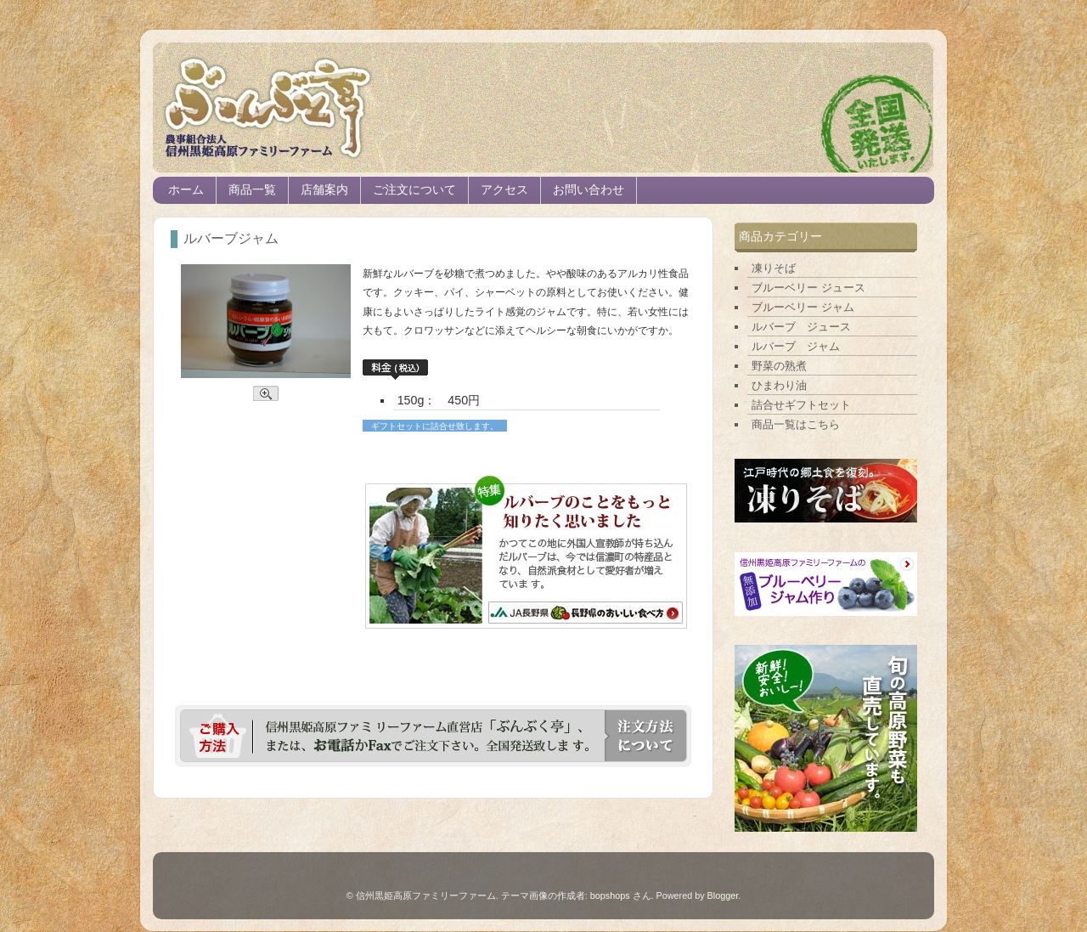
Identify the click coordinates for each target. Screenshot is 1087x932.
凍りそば (774, 268)
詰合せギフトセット (801, 404)
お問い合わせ (588, 190)
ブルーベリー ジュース (808, 287)
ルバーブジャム (231, 238)
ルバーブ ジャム (796, 346)
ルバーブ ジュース (801, 326)
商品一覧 (252, 190)
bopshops (610, 895)
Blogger (723, 895)
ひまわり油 (779, 385)
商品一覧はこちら (796, 424)
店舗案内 (324, 190)
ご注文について (414, 190)
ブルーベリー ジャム (803, 307)
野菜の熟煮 (779, 365)
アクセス (504, 190)
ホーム (186, 190)
